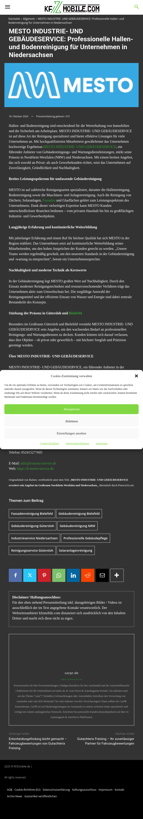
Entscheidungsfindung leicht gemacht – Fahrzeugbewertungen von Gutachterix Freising (38, 743)
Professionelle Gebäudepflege (85, 538)
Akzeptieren (71, 409)
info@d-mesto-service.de (38, 463)
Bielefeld (75, 313)
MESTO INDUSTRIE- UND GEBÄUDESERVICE (79, 147)
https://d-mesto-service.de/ (35, 468)
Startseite (14, 19)
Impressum (101, 443)
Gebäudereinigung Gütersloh (32, 526)
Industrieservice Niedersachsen (34, 538)
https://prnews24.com (71, 679)
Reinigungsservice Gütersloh (32, 550)
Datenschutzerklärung (77, 443)
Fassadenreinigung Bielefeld (32, 513)
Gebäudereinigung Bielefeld (79, 513)
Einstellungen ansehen (71, 433)
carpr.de (72, 673)
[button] (136, 376)
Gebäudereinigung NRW (77, 526)
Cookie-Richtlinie (49, 443)
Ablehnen (71, 421)
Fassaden (49, 200)
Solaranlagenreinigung (75, 550)
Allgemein (29, 19)
